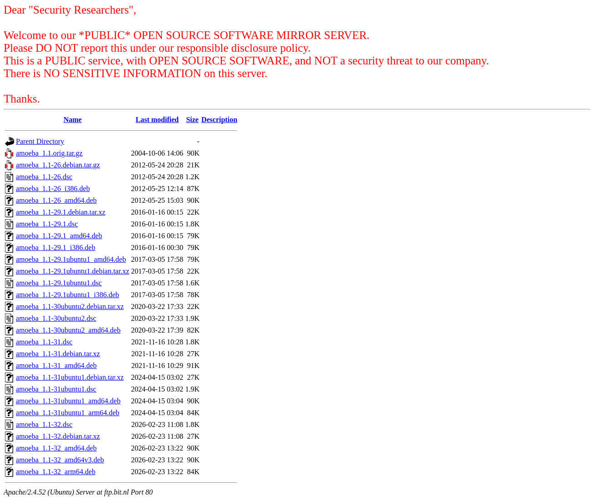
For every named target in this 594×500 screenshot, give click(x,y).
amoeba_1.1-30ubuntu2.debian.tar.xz (70, 306)
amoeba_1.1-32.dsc (44, 424)
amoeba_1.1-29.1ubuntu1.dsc (59, 283)
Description (219, 119)
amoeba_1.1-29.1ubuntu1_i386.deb (67, 295)
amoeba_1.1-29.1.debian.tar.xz (60, 212)
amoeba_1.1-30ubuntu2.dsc (56, 318)
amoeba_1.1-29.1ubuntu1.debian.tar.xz (72, 271)
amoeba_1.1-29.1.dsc (47, 224)
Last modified (157, 119)
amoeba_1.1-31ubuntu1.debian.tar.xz (70, 377)
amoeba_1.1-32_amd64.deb (56, 448)
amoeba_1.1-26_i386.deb (53, 188)
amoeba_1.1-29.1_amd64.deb (59, 236)
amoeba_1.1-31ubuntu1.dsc (56, 389)
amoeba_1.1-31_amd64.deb (56, 365)
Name (73, 119)
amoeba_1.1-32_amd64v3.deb (60, 460)
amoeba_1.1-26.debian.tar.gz (58, 165)
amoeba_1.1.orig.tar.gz (49, 153)
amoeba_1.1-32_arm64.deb (55, 471)
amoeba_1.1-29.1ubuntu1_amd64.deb (71, 259)
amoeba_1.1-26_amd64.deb (56, 200)
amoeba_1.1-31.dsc (44, 342)
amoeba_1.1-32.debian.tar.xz (58, 436)
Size (192, 119)
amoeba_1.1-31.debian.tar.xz (58, 354)
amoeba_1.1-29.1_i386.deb (55, 247)
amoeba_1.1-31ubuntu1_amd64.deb (68, 401)
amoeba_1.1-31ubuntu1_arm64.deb (68, 413)
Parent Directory (40, 141)
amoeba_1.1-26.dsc (44, 177)
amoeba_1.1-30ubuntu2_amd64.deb (68, 330)
